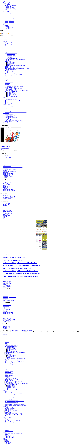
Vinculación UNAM (9, 116)
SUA (8, 72)
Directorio (5, 24)
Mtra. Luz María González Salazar (13, 260)
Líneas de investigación (9, 105)
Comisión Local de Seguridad (10, 69)
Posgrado (7, 14)
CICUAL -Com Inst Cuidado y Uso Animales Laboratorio (15, 112)
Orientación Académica (7, 157)
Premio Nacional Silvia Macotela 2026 (14, 257)
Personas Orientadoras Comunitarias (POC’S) (13, 74)
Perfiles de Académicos (7, 198)
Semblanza (7, 3)
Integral (13, 330)
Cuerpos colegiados (8, 6)
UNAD (4, 217)
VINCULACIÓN (6, 113)
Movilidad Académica (11, 56)
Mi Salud (4, 23)
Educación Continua (9, 15)
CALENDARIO (6, 122)
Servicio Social (8, 61)
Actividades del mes (11, 63)
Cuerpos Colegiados (9, 27)
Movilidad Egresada (11, 55)
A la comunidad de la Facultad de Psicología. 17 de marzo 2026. (21, 265)
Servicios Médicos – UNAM (8, 213)
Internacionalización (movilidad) (11, 53)
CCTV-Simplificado (29, 330)
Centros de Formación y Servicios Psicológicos (14, 17)
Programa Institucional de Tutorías (9, 165)
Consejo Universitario (7, 210)
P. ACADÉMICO (6, 76)
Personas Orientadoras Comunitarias (9, 171)
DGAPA (4, 185)
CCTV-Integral (22, 330)
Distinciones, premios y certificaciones (12, 9)
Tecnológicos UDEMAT (9, 22)
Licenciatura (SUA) (8, 13)
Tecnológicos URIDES (9, 21)
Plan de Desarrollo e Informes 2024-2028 (12, 5)
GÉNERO (5, 97)
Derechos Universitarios (7, 211)
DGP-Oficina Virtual (9, 82)
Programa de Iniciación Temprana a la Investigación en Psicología (17, 68)
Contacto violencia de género (10, 103)
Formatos (9, 64)
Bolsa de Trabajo (8, 66)
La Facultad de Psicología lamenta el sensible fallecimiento (20, 263)
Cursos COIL (9, 57)
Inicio (4, 1)
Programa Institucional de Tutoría (11, 52)
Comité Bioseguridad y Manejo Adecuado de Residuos (15, 111)
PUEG (4, 212)
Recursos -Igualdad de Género (10, 73)
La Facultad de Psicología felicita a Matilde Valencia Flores (20, 271)
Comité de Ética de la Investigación (11, 106)
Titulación (7, 60)
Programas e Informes (9, 79)
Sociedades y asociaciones (10, 115)
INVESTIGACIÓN (6, 104)
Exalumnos (7, 118)
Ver (1, 149)
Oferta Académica (6, 11)
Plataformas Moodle (9, 70)
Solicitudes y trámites (9, 77)
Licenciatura (7, 12)
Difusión (6, 434)
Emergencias (7, 28)
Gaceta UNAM (5, 216)
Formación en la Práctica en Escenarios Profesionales (15, 59)
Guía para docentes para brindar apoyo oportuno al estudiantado (17, 90)
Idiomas (6, 50)
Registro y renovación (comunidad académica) (16, 65)
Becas (6, 49)
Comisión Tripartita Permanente (11, 75)
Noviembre (2, 148)
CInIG (6, 98)
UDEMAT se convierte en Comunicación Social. (17, 268)
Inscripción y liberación (11, 62)
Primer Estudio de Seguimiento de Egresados (13, 120)
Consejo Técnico (8, 78)
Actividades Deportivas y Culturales (11, 67)
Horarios (6, 45)
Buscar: (1, 150)
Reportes (6, 102)
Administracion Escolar (7, 281)
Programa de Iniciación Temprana (9, 196)
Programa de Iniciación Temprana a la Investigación (14, 107)
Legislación (7, 84)
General (6, 25)
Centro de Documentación (10, 47)
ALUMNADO (5, 41)
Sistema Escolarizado (11, 71)
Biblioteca (7, 48)
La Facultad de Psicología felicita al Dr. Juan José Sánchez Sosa (21, 273)
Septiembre (7, 148)
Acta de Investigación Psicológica (11, 108)
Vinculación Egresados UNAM (11, 117)
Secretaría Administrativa (9, 7)
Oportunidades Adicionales (12, 58)
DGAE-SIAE (7, 83)
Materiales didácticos (5, 146)
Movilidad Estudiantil (11, 54)
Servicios (4, 16)
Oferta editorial (8, 20)
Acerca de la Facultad (7, 2)
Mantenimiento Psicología (10, 8)
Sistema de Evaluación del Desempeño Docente (14, 86)
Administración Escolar (9, 42)
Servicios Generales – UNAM (8, 215)
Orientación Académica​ (9, 44)
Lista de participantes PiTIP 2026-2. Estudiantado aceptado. (20, 276)
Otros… (4, 218)
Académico (7, 26)
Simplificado (17, 330)
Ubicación (7, 10)
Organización (7, 4)
